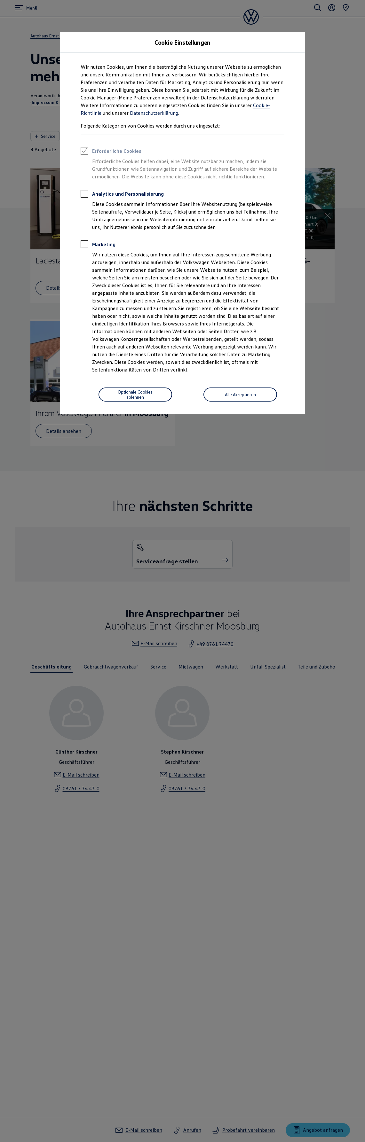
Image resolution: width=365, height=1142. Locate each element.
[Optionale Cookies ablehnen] (135, 394)
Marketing (98, 245)
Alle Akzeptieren (240, 394)
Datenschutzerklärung (154, 113)
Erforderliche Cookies (111, 152)
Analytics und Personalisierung (122, 194)
